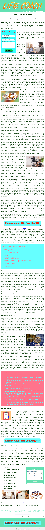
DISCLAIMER (40, 11)
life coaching (37, 458)
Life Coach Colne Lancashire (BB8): (13, 22)
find (6, 448)
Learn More (23, 529)
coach (33, 87)
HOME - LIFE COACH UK (22, 514)
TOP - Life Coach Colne (8, 508)
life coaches (25, 60)
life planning (21, 425)
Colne (24, 228)
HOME (23, 11)
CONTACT (35, 11)
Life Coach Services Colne (13, 464)
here (41, 461)
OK (28, 529)
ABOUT (30, 11)
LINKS (26, 11)
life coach (20, 37)
